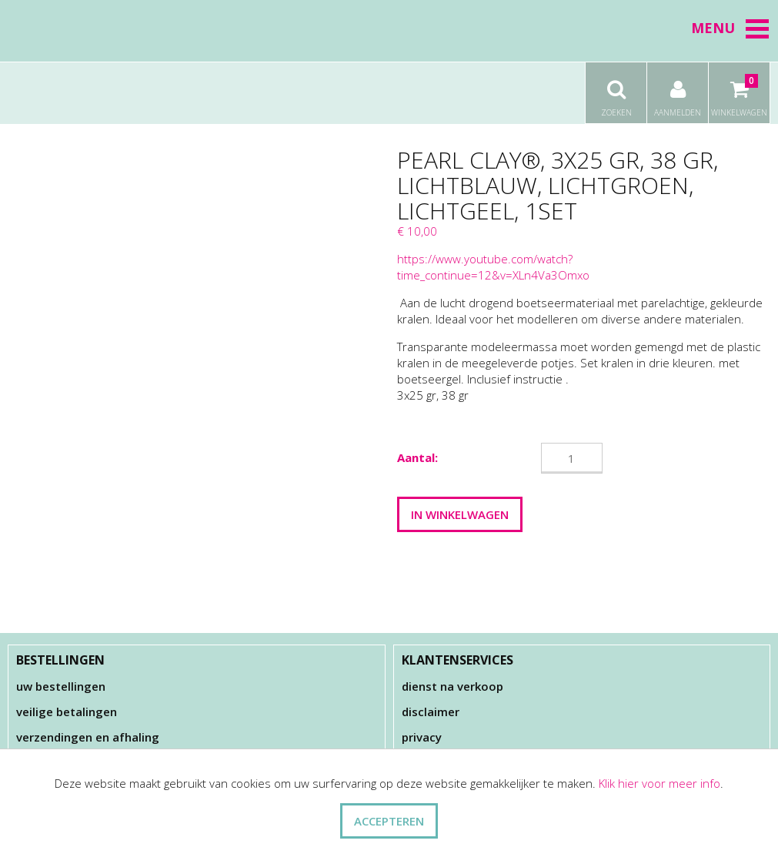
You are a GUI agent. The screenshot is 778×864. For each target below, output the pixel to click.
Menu (730, 28)
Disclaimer (430, 711)
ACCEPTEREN (389, 821)
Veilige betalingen (66, 711)
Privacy (422, 737)
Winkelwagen (739, 90)
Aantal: (417, 457)
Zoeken (616, 90)
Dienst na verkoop (452, 686)
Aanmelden (677, 90)
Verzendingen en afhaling (87, 737)
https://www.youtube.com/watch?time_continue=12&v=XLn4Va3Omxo (495, 267)
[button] (757, 28)
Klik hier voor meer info (659, 783)
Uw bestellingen (60, 686)
